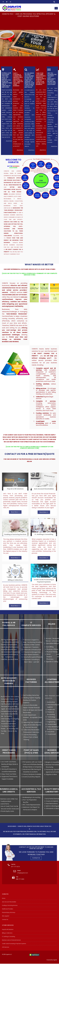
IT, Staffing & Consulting (8, 957)
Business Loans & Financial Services (11, 961)
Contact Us (36, 858)
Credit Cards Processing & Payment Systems (14, 964)
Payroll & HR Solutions (7, 950)
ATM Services (5, 968)
